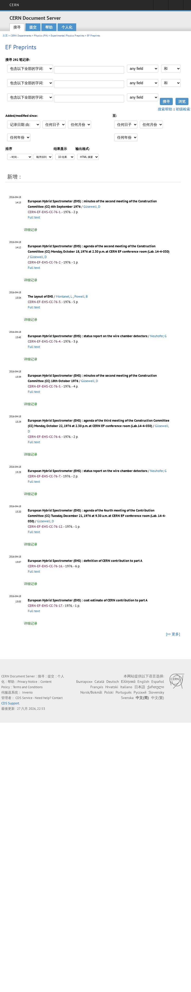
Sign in (161, 6)
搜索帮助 (165, 109)
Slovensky (156, 692)
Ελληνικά (128, 681)
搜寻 (17, 27)
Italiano (126, 687)
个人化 (67, 27)
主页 (5, 35)
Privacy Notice (27, 681)
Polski (109, 692)
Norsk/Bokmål (91, 692)
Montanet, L (64, 296)
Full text (34, 217)
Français (96, 687)
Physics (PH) (41, 35)
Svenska (127, 697)
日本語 (139, 687)
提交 (33, 27)
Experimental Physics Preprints (67, 35)
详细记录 (30, 230)
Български (84, 681)
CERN (14, 5)
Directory (176, 6)
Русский (140, 692)
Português (124, 692)
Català (99, 681)
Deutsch (112, 681)
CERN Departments (21, 35)
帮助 (49, 27)
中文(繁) (157, 697)
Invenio (27, 692)
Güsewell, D (91, 206)
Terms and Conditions (27, 687)
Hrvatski (111, 687)
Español (157, 681)
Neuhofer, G (158, 336)
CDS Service (23, 698)
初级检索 (183, 109)
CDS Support (10, 703)
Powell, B (81, 296)
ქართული (155, 687)
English (143, 681)
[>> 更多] (173, 634)
